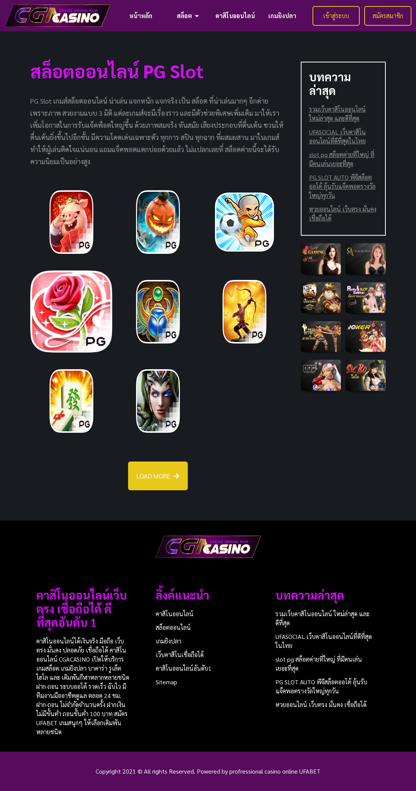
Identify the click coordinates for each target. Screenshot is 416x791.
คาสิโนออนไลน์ (235, 16)
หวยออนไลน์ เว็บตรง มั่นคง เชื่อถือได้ (342, 213)
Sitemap (166, 682)
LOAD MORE (157, 475)
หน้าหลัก (140, 16)
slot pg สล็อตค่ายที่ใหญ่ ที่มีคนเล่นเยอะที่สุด (341, 159)
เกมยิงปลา (282, 16)
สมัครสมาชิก (388, 16)
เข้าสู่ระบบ (336, 16)
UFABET (309, 771)
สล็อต (188, 16)
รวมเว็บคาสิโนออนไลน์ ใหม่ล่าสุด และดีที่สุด (337, 113)
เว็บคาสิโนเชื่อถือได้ (180, 655)
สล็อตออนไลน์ (173, 627)
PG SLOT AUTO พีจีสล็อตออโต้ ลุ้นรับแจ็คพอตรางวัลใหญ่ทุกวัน (342, 186)
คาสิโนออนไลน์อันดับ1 (184, 668)
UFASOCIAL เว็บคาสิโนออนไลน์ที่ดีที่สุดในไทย (337, 136)
